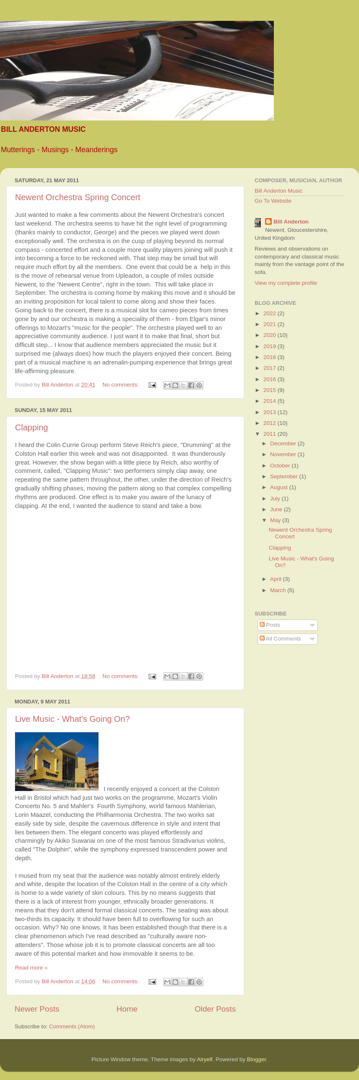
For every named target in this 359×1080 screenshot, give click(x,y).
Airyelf (205, 1059)
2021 (270, 324)
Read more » (31, 967)
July (276, 498)
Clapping (31, 427)
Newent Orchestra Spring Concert (77, 197)
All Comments (280, 638)
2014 (270, 401)
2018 (270, 357)
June (277, 509)
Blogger (256, 1059)
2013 (270, 412)
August (279, 487)
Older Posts (215, 1009)
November (284, 454)
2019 (270, 346)
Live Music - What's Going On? (72, 718)
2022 (270, 313)
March (278, 590)
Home (126, 1009)
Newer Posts (37, 1009)
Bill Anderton (290, 222)
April (276, 579)
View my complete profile (286, 283)
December (284, 443)
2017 (270, 368)
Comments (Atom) (72, 1026)
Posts (270, 625)
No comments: (121, 385)
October (281, 465)
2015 (270, 390)
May (276, 520)
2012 (270, 423)
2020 (270, 335)
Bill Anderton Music (279, 191)
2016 (270, 379)
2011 (270, 434)
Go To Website (273, 201)
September (284, 476)
